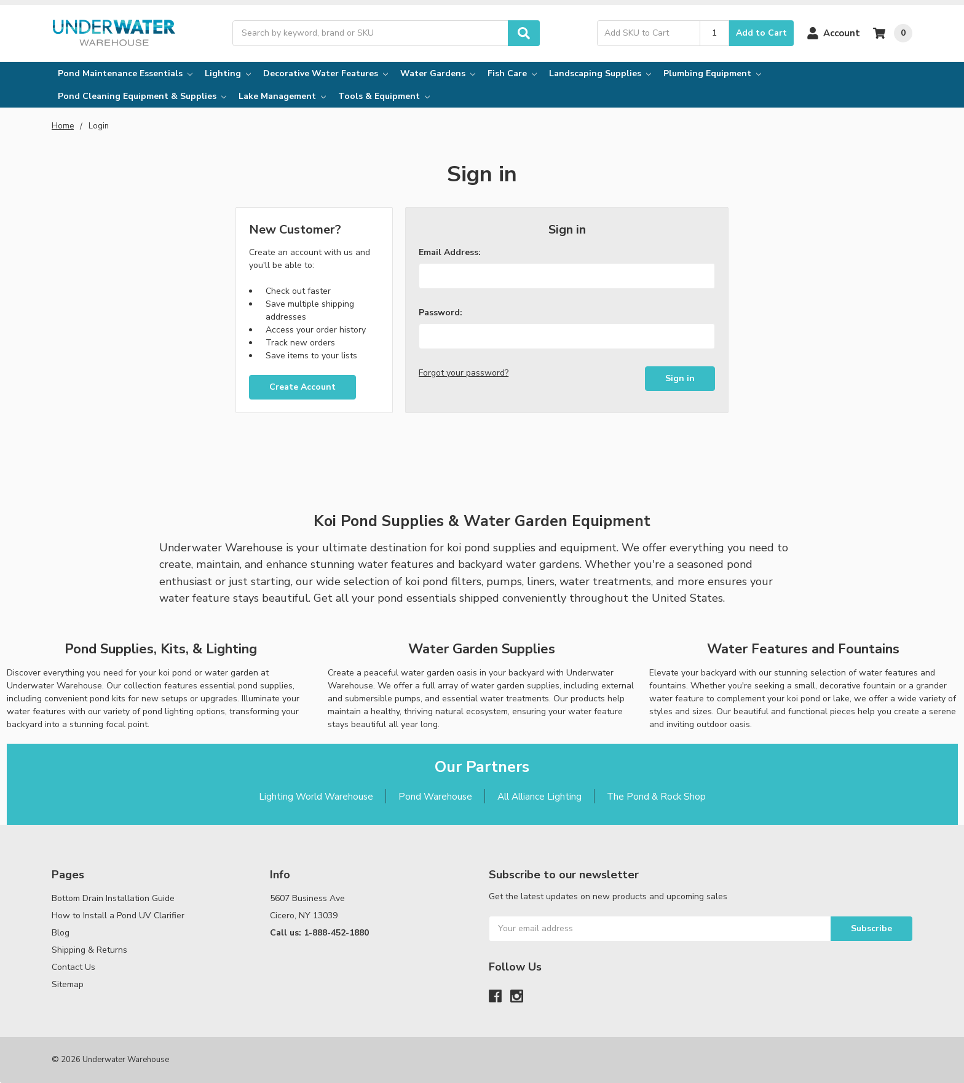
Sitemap (68, 984)
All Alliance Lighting (539, 796)
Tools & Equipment (384, 96)
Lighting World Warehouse (316, 796)
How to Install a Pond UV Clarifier (118, 915)
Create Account (302, 387)
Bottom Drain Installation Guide (113, 898)
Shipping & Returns (89, 950)
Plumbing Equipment (712, 73)
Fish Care (512, 73)
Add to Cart (761, 33)
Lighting (228, 73)
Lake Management (282, 96)
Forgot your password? (463, 373)
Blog (60, 933)
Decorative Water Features (325, 73)
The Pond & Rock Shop (656, 796)
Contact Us (73, 967)
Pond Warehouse (435, 796)
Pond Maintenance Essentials (125, 73)
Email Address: (450, 252)
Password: (440, 312)
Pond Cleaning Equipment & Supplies (142, 96)
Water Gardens (437, 73)
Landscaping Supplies (600, 73)
